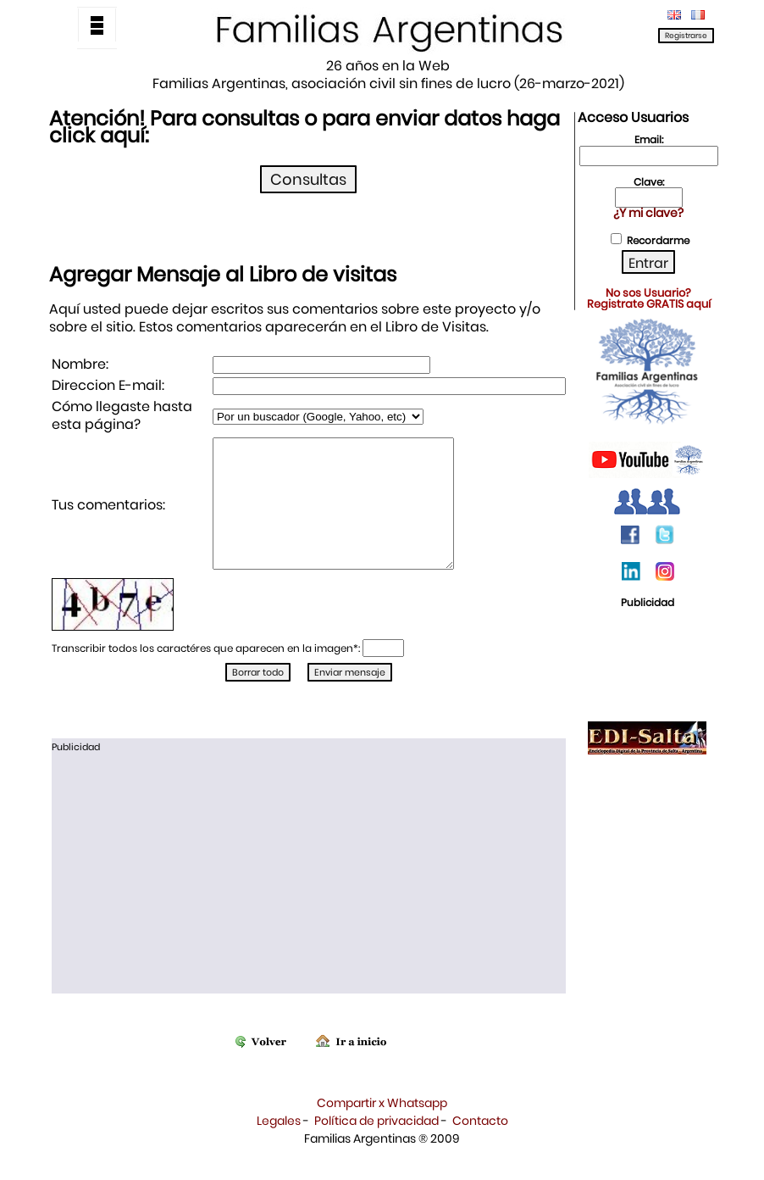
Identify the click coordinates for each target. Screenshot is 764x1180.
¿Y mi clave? (648, 212)
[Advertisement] (309, 900)
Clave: (649, 182)
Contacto (480, 1146)
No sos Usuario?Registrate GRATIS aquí (649, 298)
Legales (279, 1146)
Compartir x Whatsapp (382, 1128)
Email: (648, 139)
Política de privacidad (376, 1146)
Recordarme (658, 240)
